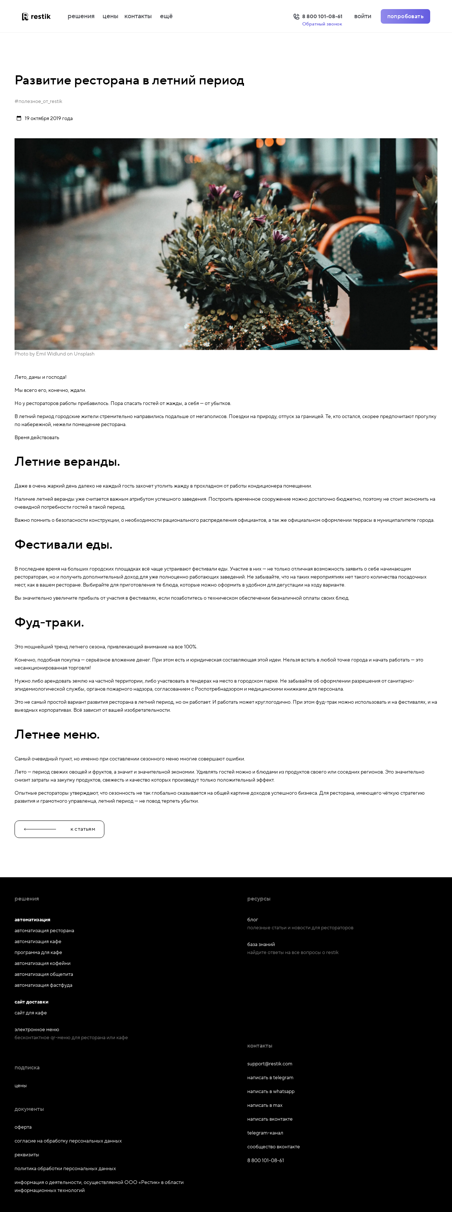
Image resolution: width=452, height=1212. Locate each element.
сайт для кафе (31, 1013)
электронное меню (37, 1029)
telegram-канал (265, 1133)
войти (362, 16)
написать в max (265, 1105)
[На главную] (43, 16)
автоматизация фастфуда (43, 985)
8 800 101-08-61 (265, 1160)
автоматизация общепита (44, 974)
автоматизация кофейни (43, 963)
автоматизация (33, 920)
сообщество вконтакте (273, 1147)
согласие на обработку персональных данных (68, 1141)
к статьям (59, 829)
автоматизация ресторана (44, 930)
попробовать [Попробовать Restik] (405, 16)
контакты (138, 16)
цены (111, 16)
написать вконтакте (270, 1119)
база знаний (261, 944)
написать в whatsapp (271, 1091)
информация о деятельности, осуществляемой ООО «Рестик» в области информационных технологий (99, 1186)
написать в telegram (270, 1077)
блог (252, 920)
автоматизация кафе (38, 941)
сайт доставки (31, 1002)
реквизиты (27, 1155)
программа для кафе (38, 952)
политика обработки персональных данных (65, 1168)
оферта (23, 1127)
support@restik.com (269, 1064)
